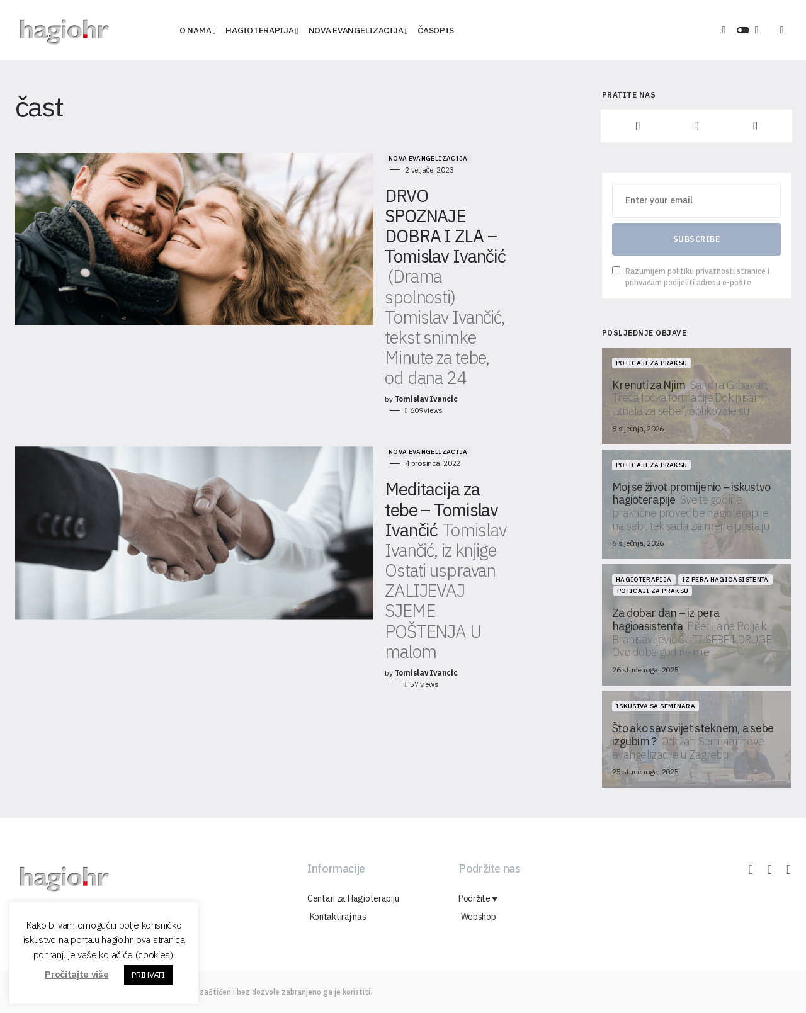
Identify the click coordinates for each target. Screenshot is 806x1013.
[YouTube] (755, 126)
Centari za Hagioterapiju (353, 898)
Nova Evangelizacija (326, 158)
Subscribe (696, 239)
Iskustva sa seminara (655, 706)
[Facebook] (637, 126)
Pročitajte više (76, 974)
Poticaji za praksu (651, 363)
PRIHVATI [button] (148, 975)
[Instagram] (696, 126)
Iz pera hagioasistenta (725, 579)
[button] (743, 30)
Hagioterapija (644, 579)
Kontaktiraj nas (335, 916)
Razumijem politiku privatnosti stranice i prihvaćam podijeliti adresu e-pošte (690, 276)
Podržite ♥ (477, 898)
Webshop (476, 916)
